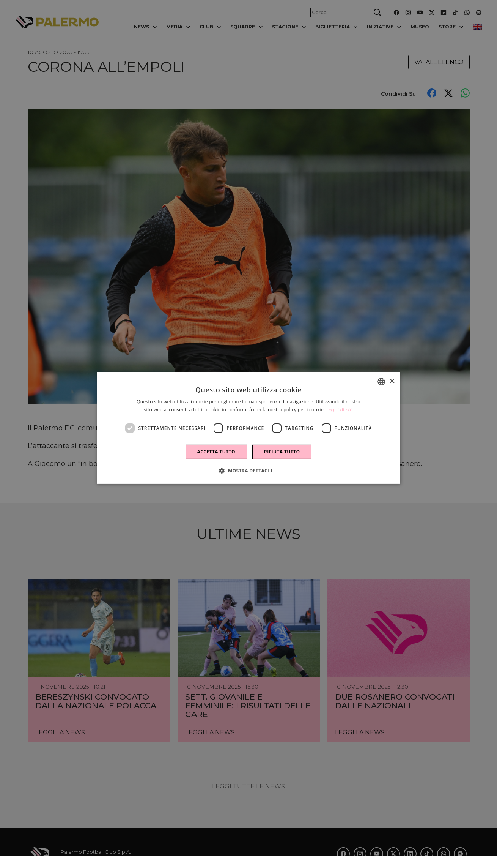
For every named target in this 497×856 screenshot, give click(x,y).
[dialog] (248, 428)
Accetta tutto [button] (216, 452)
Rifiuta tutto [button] (282, 452)
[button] (248, 470)
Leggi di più (339, 409)
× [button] (392, 381)
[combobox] (381, 381)
